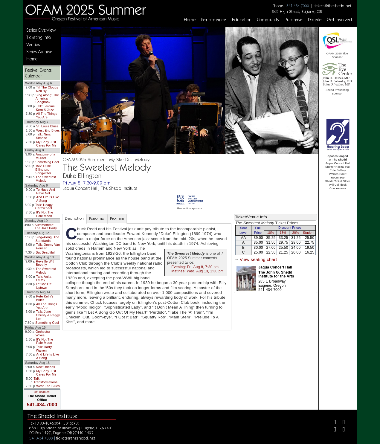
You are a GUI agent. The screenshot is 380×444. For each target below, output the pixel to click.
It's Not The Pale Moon (44, 214)
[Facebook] (332, 423)
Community (268, 19)
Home (190, 19)
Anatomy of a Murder (45, 156)
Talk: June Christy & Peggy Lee (48, 315)
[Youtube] (341, 430)
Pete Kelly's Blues (45, 298)
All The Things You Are (46, 115)
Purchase (294, 19)
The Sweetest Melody (46, 178)
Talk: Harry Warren (44, 348)
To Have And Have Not (45, 191)
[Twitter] (341, 423)
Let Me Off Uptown (43, 285)
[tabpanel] (146, 277)
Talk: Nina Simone (43, 136)
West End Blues (48, 130)
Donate (315, 19)
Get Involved (339, 19)
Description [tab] (74, 218)
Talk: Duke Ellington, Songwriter (43, 169)
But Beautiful (45, 252)
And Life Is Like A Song (47, 198)
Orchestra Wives (43, 333)
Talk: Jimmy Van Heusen (48, 246)
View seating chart (258, 259)
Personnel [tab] (97, 218)
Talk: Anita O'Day (43, 278)
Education (242, 19)
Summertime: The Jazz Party (46, 226)
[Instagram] (332, 430)
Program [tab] (117, 218)
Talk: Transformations (45, 380)
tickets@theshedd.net (332, 5)
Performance (214, 19)
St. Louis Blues (47, 126)
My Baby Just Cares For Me (46, 143)
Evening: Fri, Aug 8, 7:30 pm (195, 267)
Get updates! (42, 391)
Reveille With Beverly (45, 263)
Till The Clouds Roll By (47, 89)
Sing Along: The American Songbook (47, 98)
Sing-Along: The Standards (47, 238)
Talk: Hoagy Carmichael (44, 206)
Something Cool (47, 162)
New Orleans (45, 367)
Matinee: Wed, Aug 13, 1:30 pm (197, 271)
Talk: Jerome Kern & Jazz (45, 108)
